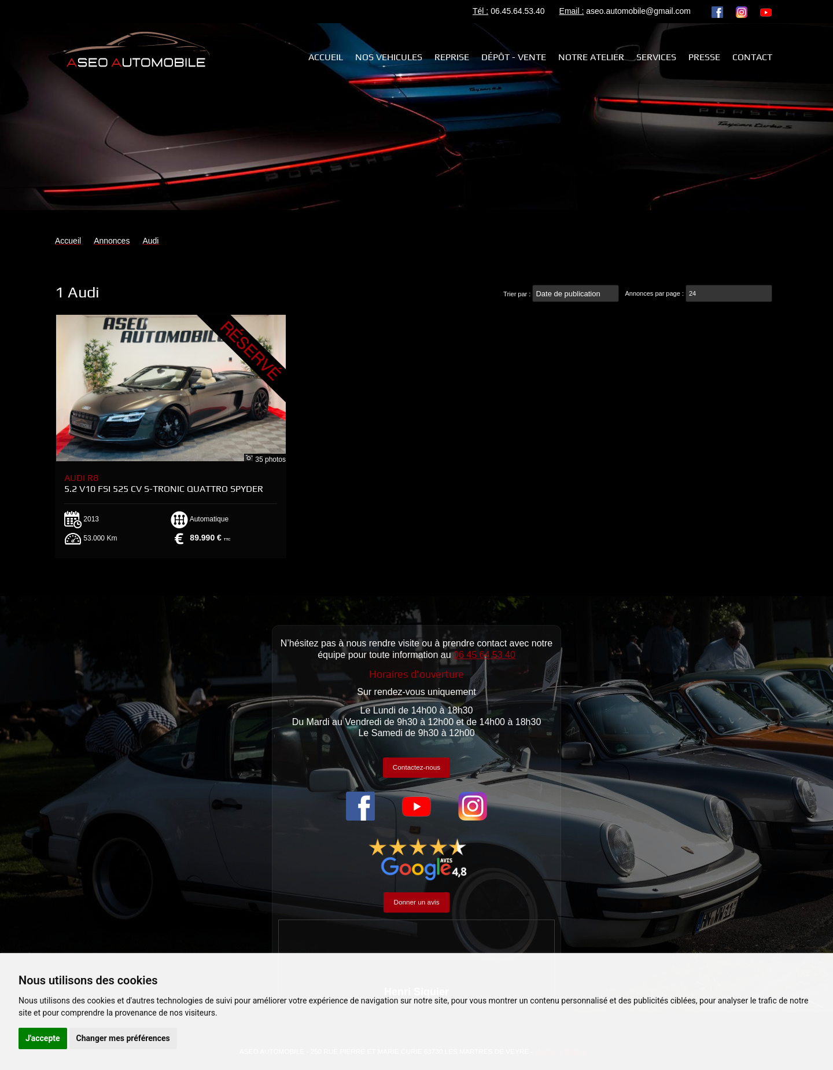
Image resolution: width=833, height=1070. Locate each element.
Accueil (325, 57)
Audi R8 (163, 483)
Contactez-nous (416, 767)
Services (656, 57)
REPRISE (451, 57)
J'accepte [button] (42, 1038)
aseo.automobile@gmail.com (638, 11)
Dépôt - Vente (513, 57)
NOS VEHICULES (388, 57)
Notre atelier (591, 57)
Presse (704, 57)
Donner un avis (416, 902)
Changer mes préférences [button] (123, 1038)
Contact (752, 57)
